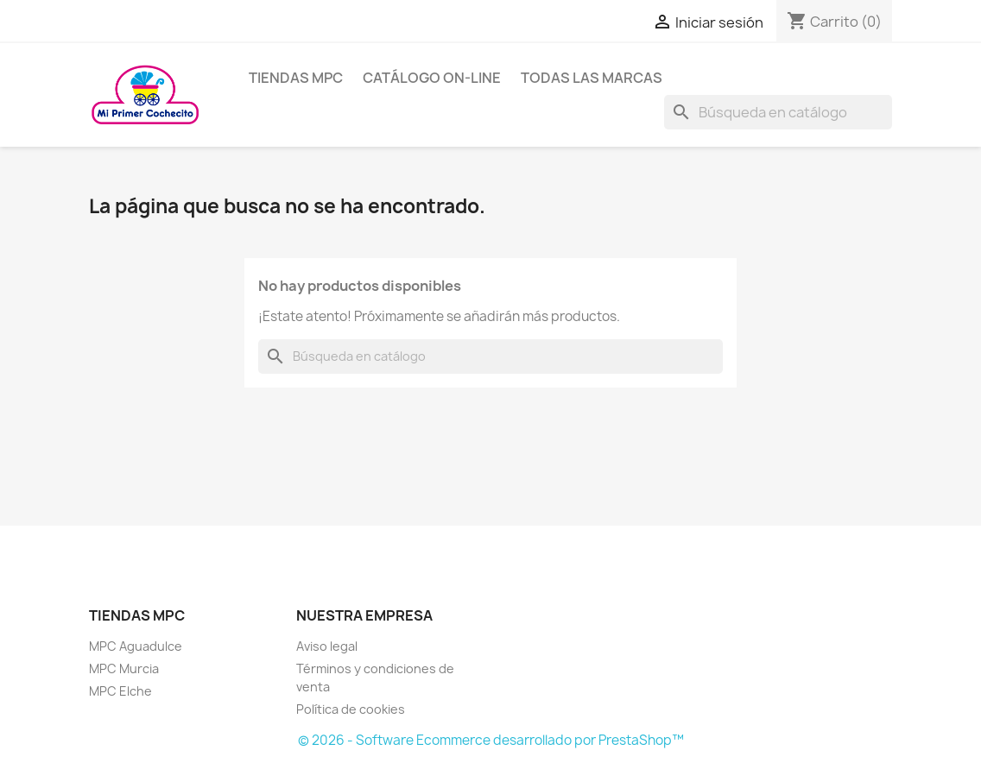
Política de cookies (350, 709)
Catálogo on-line (432, 77)
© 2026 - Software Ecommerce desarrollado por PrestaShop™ (491, 740)
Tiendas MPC (296, 77)
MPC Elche (120, 691)
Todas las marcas (591, 77)
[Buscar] (778, 112)
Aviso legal (327, 646)
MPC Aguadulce (135, 646)
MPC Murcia (124, 668)
